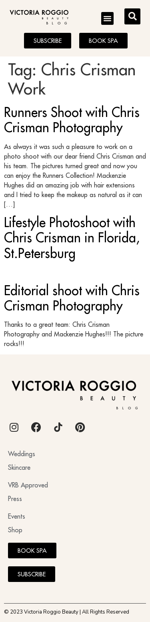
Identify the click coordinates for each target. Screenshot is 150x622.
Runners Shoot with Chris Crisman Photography (72, 120)
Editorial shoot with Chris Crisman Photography (72, 298)
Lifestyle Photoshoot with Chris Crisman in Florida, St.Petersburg (72, 238)
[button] (107, 18)
